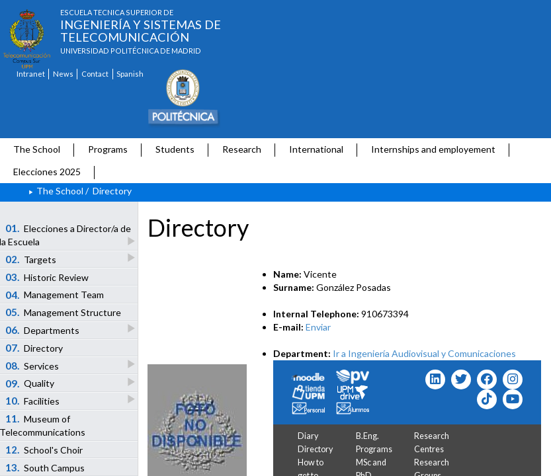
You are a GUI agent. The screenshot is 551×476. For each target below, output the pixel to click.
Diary (308, 436)
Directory (315, 449)
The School (36, 149)
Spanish (130, 73)
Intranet (31, 73)
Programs (108, 149)
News (63, 73)
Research (241, 149)
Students (174, 149)
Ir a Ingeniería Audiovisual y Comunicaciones (424, 353)
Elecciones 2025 (47, 171)
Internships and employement (433, 149)
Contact (94, 73)
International (316, 149)
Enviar (318, 327)
